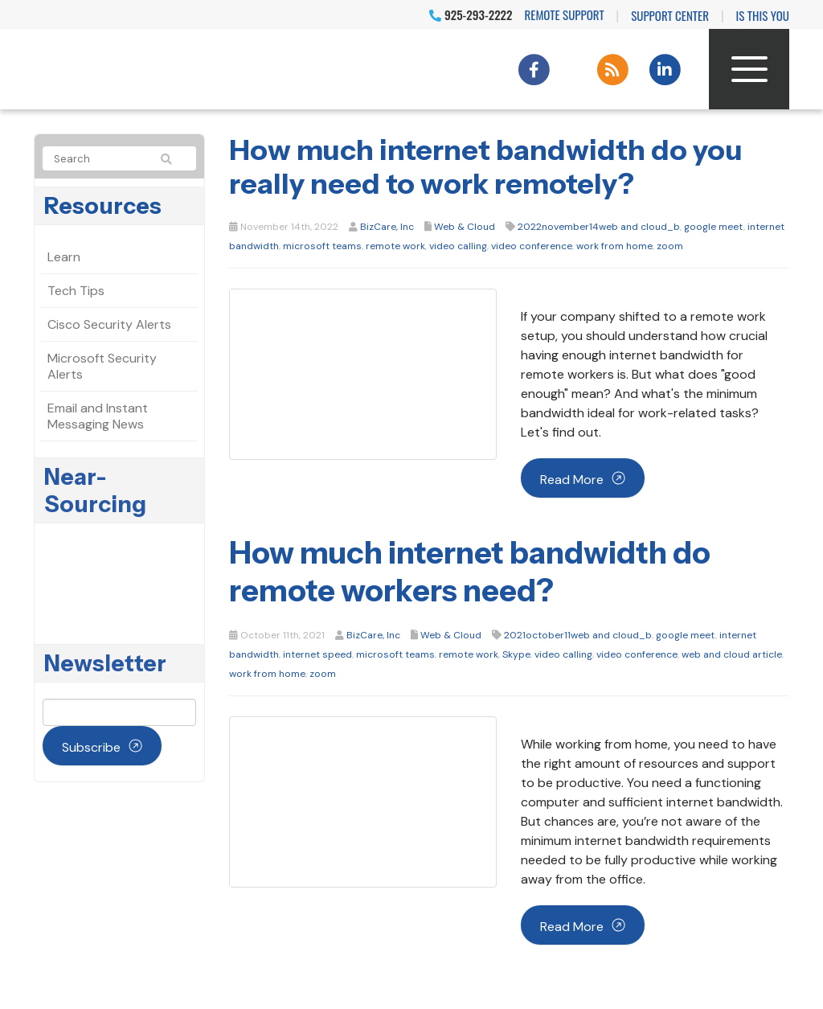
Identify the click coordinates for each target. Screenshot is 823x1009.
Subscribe (91, 747)
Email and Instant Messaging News (97, 416)
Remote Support (564, 14)
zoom (670, 246)
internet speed (317, 654)
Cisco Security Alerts (109, 324)
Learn (63, 256)
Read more (572, 479)
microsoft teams (322, 246)
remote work (395, 246)
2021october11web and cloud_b (578, 635)
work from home (614, 246)
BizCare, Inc (387, 226)
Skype (516, 654)
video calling (458, 246)
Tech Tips (75, 290)
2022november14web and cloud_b (599, 226)
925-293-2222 (470, 14)
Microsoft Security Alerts (102, 366)
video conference (531, 246)
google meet (713, 226)
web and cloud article (732, 654)
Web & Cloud (464, 226)
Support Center (670, 15)
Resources (103, 205)
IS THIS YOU (762, 15)
